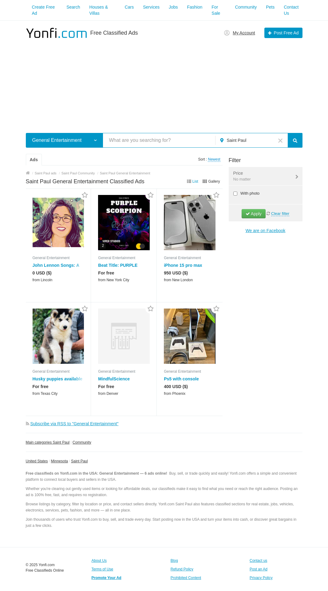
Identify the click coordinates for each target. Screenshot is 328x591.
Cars (129, 7)
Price (261, 176)
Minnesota (59, 461)
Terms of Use (102, 569)
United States (37, 461)
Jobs (173, 7)
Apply (254, 213)
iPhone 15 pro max (183, 265)
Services (151, 7)
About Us (99, 560)
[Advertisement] (164, 82)
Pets (270, 7)
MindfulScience (114, 378)
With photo (249, 193)
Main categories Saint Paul (48, 442)
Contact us (258, 560)
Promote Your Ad (106, 578)
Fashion (195, 7)
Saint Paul (79, 461)
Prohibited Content (186, 578)
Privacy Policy (261, 578)
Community (246, 7)
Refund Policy (182, 569)
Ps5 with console (181, 378)
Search (73, 7)
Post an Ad (258, 569)
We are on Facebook (266, 230)
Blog (174, 560)
